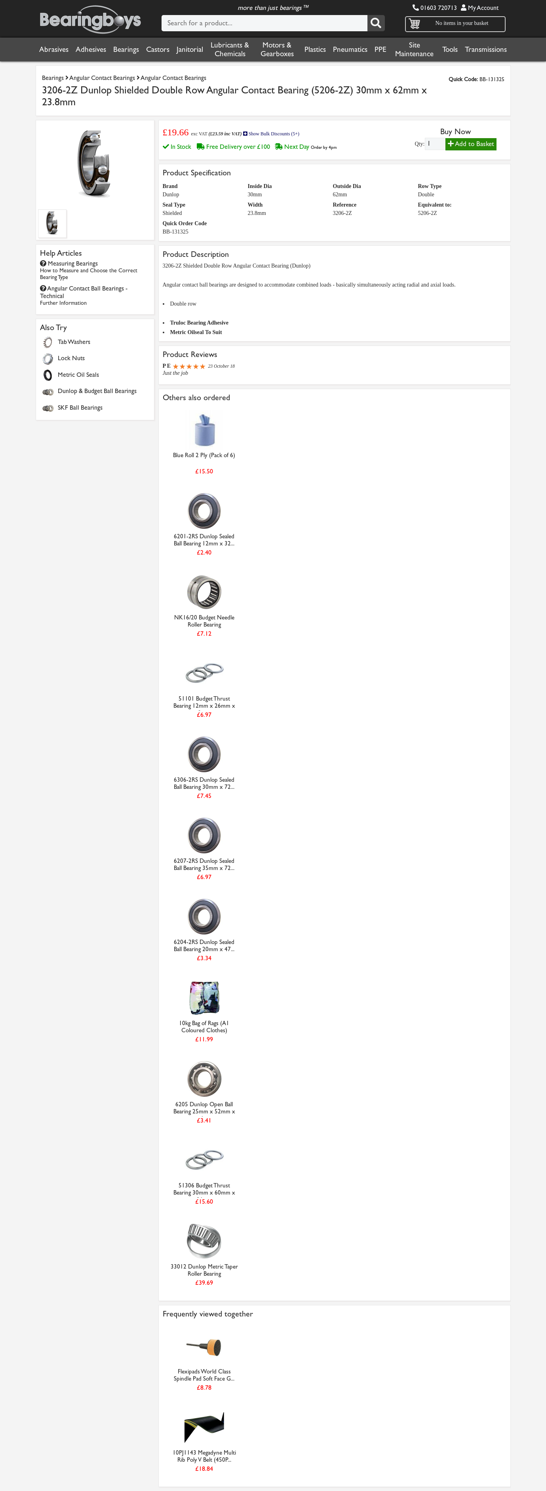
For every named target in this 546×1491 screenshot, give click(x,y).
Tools (450, 49)
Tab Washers (74, 342)
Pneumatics (350, 49)
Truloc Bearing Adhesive (199, 323)
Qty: (420, 144)
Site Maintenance (414, 49)
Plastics (315, 49)
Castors (157, 49)
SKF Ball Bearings (80, 407)
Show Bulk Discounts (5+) (271, 134)
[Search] (376, 23)
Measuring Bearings (88, 270)
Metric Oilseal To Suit (196, 332)
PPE (380, 49)
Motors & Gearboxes (277, 49)
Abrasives (53, 49)
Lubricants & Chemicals (230, 49)
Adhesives (91, 49)
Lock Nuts (71, 358)
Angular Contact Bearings (102, 78)
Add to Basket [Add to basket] (471, 144)
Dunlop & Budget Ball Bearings (97, 391)
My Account (479, 7)
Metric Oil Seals (78, 374)
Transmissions (486, 49)
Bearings (126, 49)
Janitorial (190, 49)
